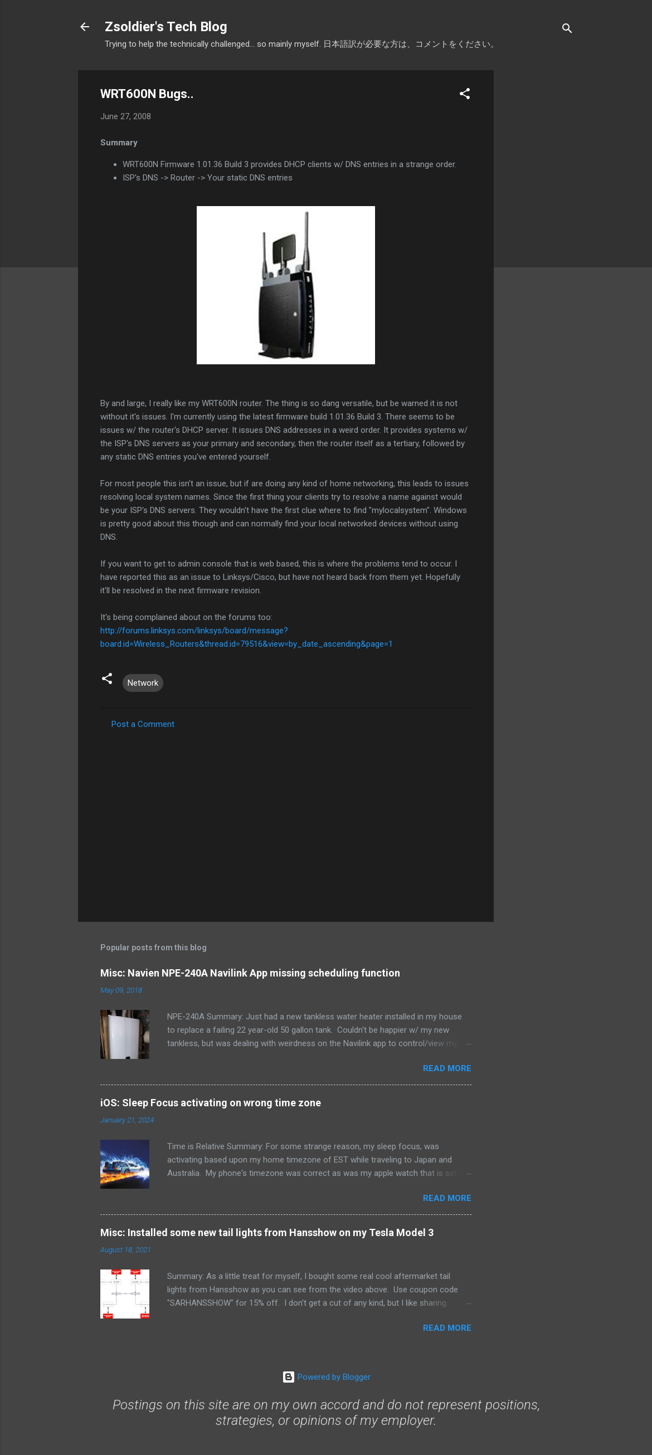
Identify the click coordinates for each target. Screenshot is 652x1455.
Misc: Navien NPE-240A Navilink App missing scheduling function (250, 973)
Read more (447, 1068)
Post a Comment (142, 724)
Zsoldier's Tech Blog (166, 27)
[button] (464, 95)
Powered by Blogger (326, 1377)
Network (143, 683)
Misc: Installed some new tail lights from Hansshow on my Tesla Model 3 (267, 1232)
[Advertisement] (538, 237)
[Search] (567, 30)
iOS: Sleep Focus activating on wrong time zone (210, 1103)
